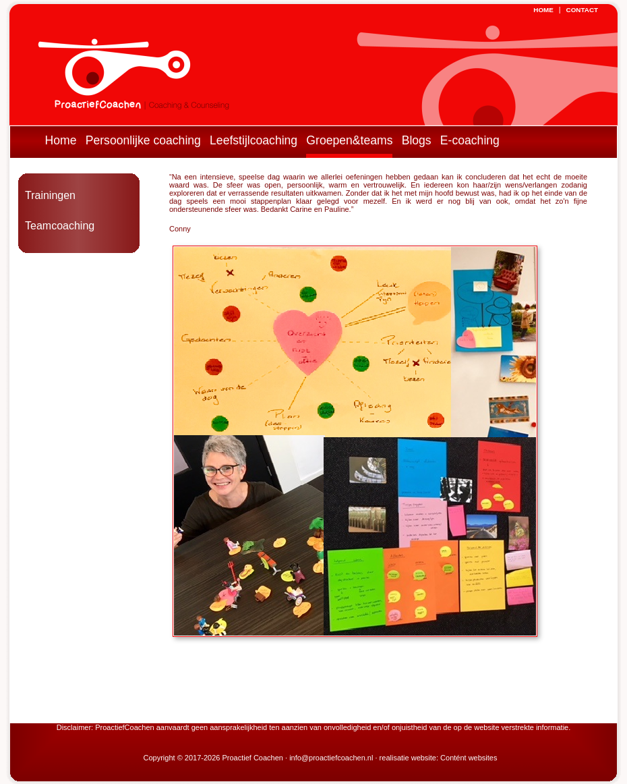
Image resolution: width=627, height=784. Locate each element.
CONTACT (582, 9)
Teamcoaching (59, 225)
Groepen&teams (349, 140)
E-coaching (470, 140)
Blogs (416, 140)
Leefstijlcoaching (253, 140)
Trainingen (50, 195)
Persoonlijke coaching (143, 140)
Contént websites (468, 758)
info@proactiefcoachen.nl (331, 758)
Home (61, 140)
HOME (543, 9)
